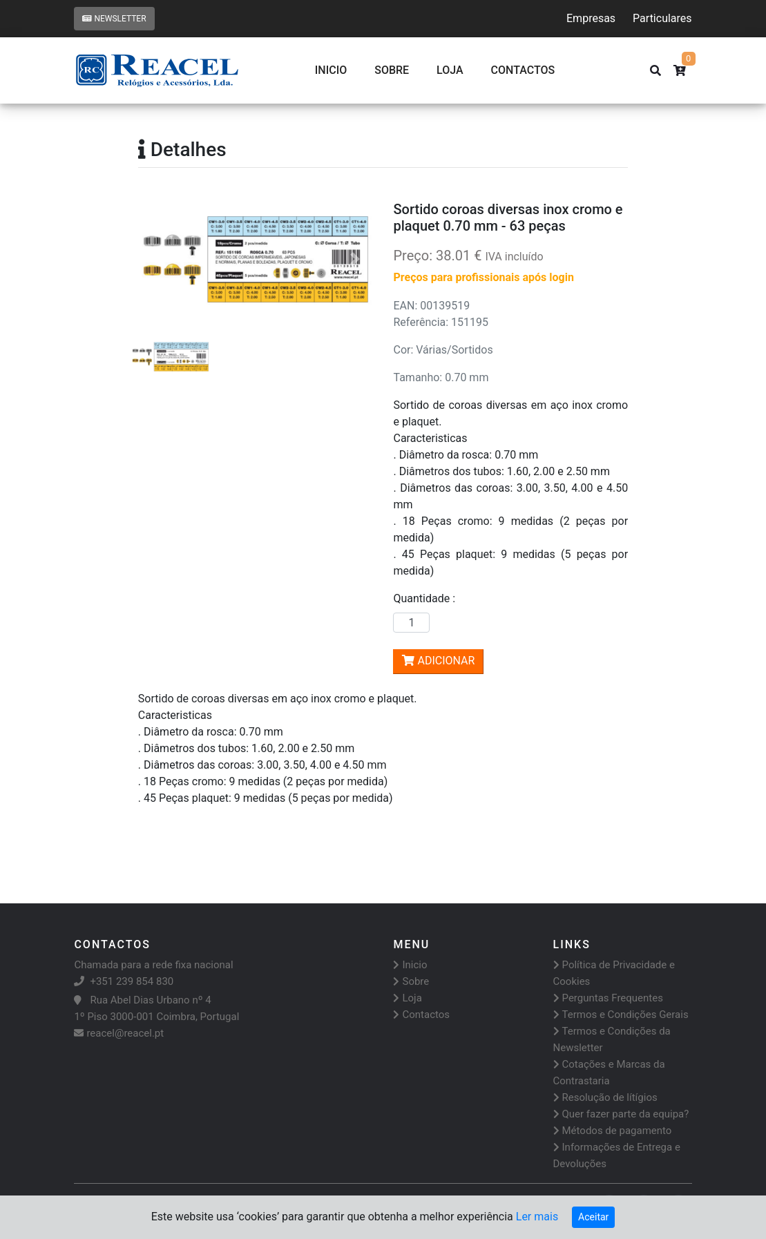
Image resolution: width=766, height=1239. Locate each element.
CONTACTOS (523, 70)
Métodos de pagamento (612, 1130)
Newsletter (114, 18)
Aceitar (593, 1216)
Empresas (590, 18)
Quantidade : (427, 598)
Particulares (662, 18)
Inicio (331, 70)
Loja (450, 70)
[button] (155, 259)
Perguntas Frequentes (608, 998)
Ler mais (537, 1216)
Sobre (391, 70)
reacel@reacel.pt (119, 1033)
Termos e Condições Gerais (621, 1014)
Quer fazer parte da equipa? (621, 1114)
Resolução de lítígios (605, 1097)
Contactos (421, 1014)
